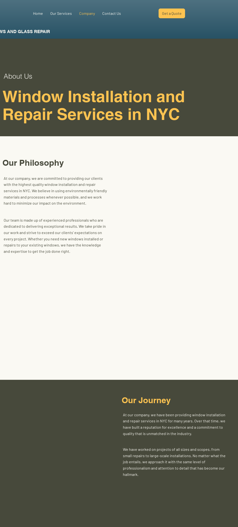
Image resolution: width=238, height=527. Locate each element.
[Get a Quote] (172, 13)
